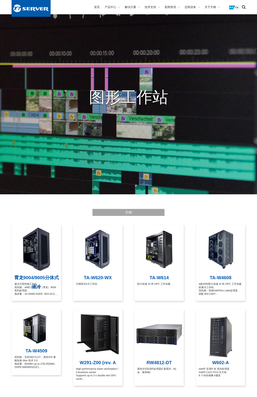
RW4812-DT (159, 362)
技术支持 (150, 7)
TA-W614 (159, 277)
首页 (97, 7)
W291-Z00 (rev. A (98, 362)
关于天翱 (210, 7)
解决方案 (130, 7)
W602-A (220, 362)
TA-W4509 (36, 350)
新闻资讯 (170, 7)
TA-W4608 (221, 277)
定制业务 (190, 7)
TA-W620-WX (98, 277)
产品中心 (110, 7)
